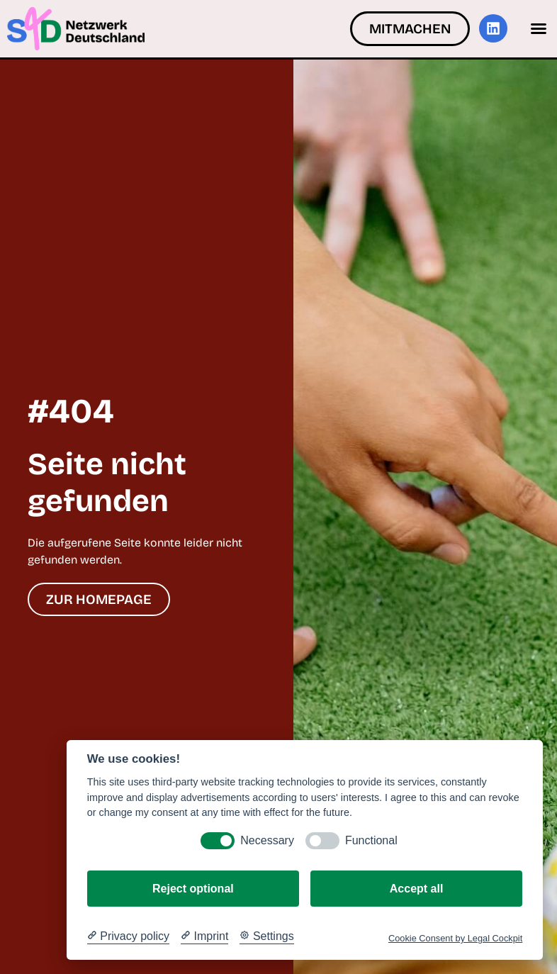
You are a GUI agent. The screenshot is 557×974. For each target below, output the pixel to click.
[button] (538, 28)
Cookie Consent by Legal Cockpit (455, 938)
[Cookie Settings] (266, 936)
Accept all (417, 889)
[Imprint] (204, 936)
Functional (371, 840)
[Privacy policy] (128, 936)
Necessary (267, 840)
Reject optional (193, 889)
